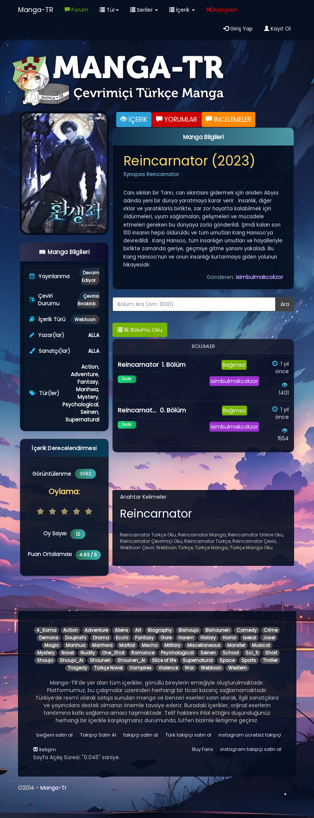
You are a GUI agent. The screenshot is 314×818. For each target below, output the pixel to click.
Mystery (87, 397)
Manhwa (87, 389)
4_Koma (46, 630)
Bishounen (217, 630)
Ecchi (122, 637)
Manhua (75, 645)
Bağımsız (234, 365)
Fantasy (87, 382)
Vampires (140, 668)
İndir (127, 379)
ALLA (93, 335)
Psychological (80, 404)
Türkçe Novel (108, 668)
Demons (48, 637)
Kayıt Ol (277, 28)
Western (237, 668)
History (208, 637)
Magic (51, 645)
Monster (236, 645)
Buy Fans (202, 749)
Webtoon (85, 319)
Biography (160, 630)
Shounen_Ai (131, 660)
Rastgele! (221, 10)
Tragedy (77, 668)
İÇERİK (133, 119)
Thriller (270, 660)
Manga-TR (35, 9)
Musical (261, 645)
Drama (101, 637)
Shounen (100, 660)
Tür (109, 10)
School (231, 652)
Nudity (87, 652)
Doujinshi (75, 637)
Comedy (247, 630)
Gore (166, 637)
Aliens (121, 630)
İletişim (44, 749)
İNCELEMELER (228, 119)
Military (172, 645)
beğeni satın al (54, 734)
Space (227, 660)
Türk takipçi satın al (188, 734)
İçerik (182, 10)
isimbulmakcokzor (259, 277)
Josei (269, 637)
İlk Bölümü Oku (139, 330)
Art (138, 630)
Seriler (144, 10)
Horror (229, 637)
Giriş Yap (238, 28)
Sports (248, 660)
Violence (168, 668)
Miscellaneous (203, 645)
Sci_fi (252, 652)
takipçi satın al (140, 734)
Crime (271, 630)
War (189, 668)
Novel (67, 652)
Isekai (249, 637)
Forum (76, 10)
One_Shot (113, 652)
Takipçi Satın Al (98, 734)
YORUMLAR (176, 119)
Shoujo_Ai (71, 660)
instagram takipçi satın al (250, 749)
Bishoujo (189, 630)
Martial (127, 645)
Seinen (89, 412)
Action (89, 367)
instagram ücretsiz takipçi (249, 734)
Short (271, 652)
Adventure (84, 374)
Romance (142, 652)
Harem (186, 637)
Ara (285, 304)
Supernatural (82, 419)
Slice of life (164, 660)
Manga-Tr (53, 788)
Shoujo (45, 660)
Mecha (150, 645)
